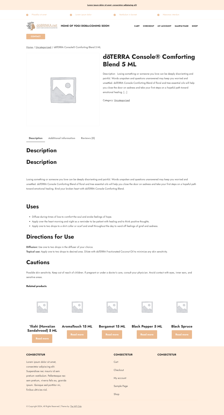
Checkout (148, 26)
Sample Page (181, 26)
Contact (36, 36)
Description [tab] (35, 138)
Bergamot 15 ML (112, 326)
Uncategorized (43, 47)
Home (29, 47)
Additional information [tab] (61, 138)
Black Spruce (181, 326)
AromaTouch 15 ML (77, 326)
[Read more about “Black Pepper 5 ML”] (147, 334)
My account (164, 26)
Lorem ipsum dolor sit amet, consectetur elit (112, 5)
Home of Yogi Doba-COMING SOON (85, 26)
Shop (195, 26)
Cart (137, 26)
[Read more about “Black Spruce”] (182, 334)
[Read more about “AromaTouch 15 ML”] (77, 334)
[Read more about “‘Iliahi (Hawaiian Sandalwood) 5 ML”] (42, 338)
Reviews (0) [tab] (88, 138)
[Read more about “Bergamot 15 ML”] (112, 334)
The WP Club (76, 406)
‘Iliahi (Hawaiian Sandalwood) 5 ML (42, 328)
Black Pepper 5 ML (147, 326)
